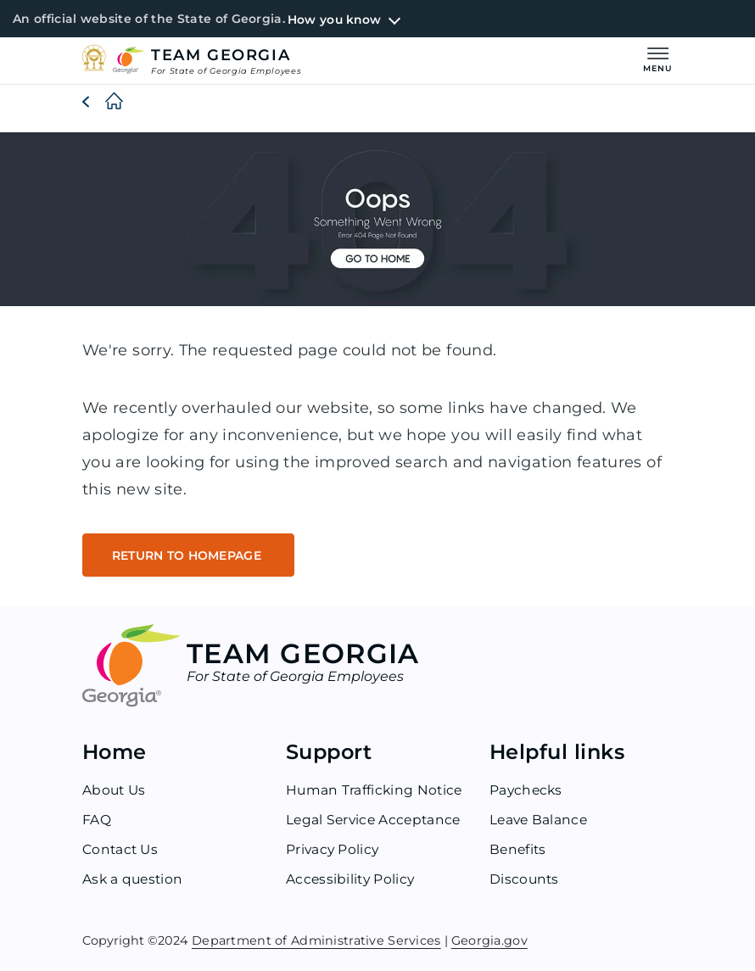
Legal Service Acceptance (376, 823)
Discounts (525, 882)
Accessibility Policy (351, 882)
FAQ (96, 823)
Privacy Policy (333, 853)
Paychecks (527, 793)
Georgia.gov (489, 944)
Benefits (519, 853)
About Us (115, 793)
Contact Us (121, 853)
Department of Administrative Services (316, 944)
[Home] (100, 102)
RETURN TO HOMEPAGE (191, 557)
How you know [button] (335, 19)
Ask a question (134, 882)
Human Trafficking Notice (376, 793)
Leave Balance (539, 823)
